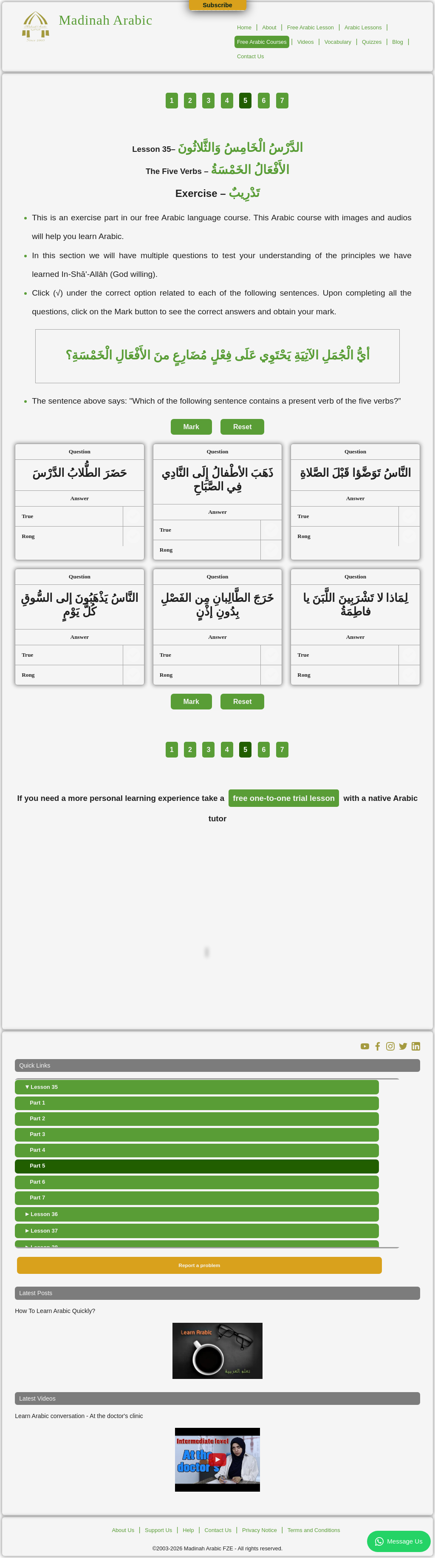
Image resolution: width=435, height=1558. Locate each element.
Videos (305, 42)
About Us (123, 1530)
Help (188, 1530)
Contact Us (250, 56)
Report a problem (199, 1265)
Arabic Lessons (363, 27)
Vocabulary (338, 42)
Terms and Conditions (314, 1530)
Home (244, 27)
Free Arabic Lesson (310, 27)
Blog (397, 42)
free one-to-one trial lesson (284, 798)
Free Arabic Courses (262, 42)
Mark (191, 426)
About (269, 27)
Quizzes (371, 42)
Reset (242, 426)
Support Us (158, 1530)
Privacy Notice (259, 1530)
